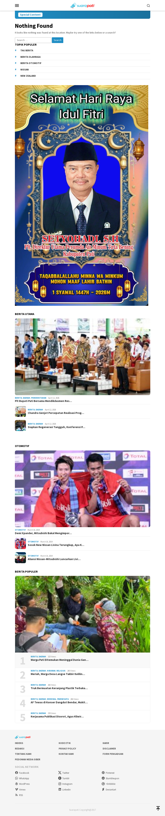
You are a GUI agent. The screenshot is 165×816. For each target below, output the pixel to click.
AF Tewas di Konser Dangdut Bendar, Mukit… (59, 702)
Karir (106, 743)
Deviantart (109, 789)
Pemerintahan (38, 398)
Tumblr (63, 778)
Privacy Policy (67, 748)
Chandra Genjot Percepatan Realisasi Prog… (56, 413)
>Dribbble (108, 783)
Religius (60, 670)
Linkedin (64, 789)
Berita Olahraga (30, 56)
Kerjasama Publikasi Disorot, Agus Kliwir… (57, 716)
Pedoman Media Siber (27, 759)
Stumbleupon (110, 778)
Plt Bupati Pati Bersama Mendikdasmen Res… (43, 401)
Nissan (24, 69)
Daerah (26, 398)
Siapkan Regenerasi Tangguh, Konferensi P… (56, 427)
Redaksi (19, 748)
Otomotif (20, 530)
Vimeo (20, 789)
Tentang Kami (23, 754)
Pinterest (108, 772)
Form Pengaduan (113, 754)
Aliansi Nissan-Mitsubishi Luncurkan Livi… (54, 559)
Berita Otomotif (30, 63)
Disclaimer (109, 748)
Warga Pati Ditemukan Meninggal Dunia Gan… (59, 660)
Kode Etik (65, 743)
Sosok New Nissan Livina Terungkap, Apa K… (56, 545)
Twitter (63, 772)
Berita (18, 398)
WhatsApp (22, 778)
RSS (19, 795)
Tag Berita (26, 50)
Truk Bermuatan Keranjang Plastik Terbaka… (59, 688)
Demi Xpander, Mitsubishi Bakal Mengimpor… (43, 533)
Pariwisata (63, 699)
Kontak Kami (66, 754)
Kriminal (51, 699)
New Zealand (28, 75)
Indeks (19, 743)
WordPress (22, 783)
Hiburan (51, 670)
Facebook (22, 772)
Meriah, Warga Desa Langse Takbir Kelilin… (58, 674)
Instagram (65, 783)
